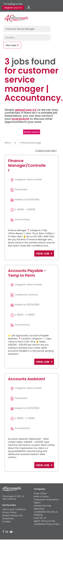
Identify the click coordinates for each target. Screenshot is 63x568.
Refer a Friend (41, 496)
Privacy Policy (9, 512)
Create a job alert (46, 150)
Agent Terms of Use (44, 521)
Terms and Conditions (14, 509)
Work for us (40, 517)
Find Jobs (11, 45)
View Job (43, 253)
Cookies (6, 521)
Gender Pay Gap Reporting (42, 507)
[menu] (16, 143)
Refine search (31, 132)
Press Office (40, 493)
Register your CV (13, 7)
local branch (20, 119)
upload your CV (26, 110)
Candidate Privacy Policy (47, 524)
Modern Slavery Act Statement (12, 517)
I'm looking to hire (13, 4)
